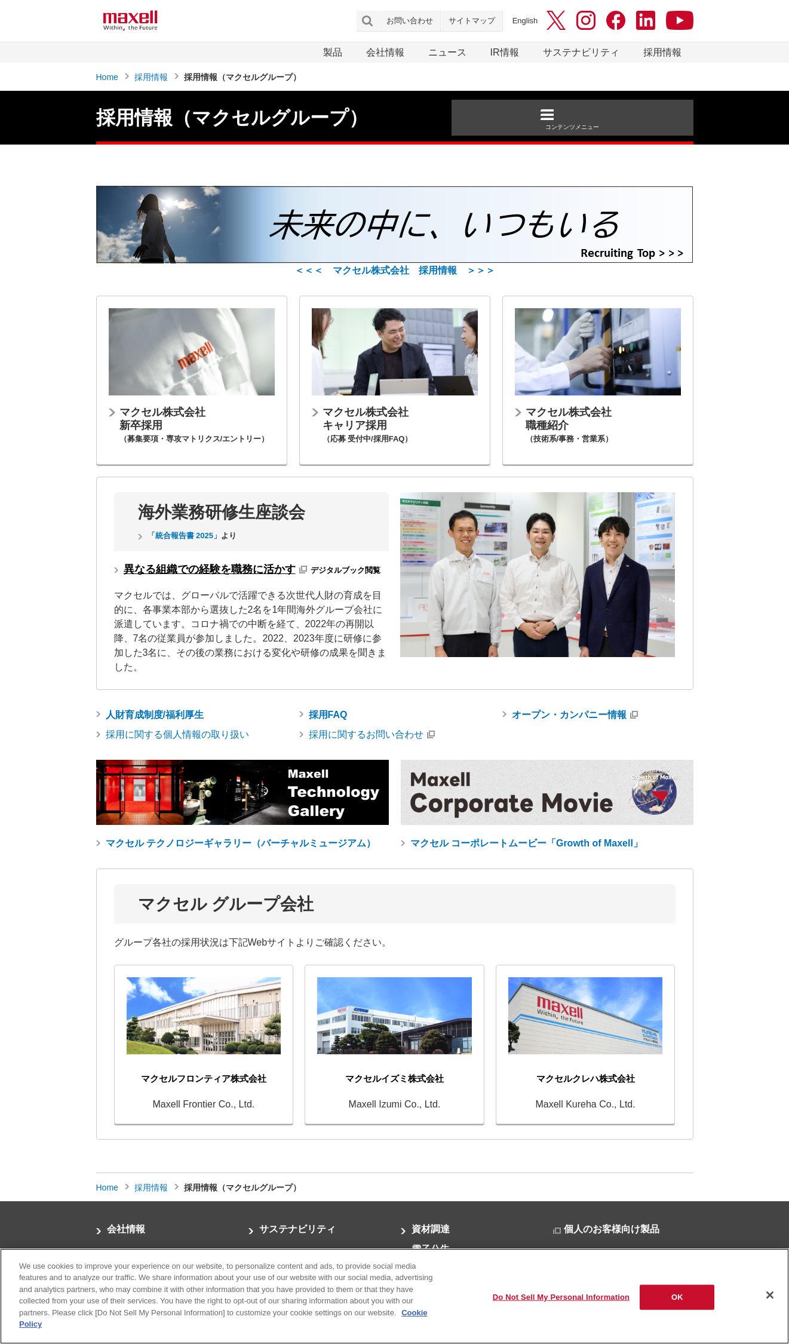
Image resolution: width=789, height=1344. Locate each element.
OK (677, 1297)
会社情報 (385, 52)
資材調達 (431, 1229)
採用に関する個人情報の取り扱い (177, 734)
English (525, 20)
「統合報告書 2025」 (185, 535)
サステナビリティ (581, 52)
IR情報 (504, 52)
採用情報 (662, 52)
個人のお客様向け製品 (611, 1229)
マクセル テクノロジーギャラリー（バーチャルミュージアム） (241, 843)
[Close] (770, 1295)
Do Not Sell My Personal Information (561, 1297)
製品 (332, 52)
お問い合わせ (409, 20)
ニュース (447, 52)
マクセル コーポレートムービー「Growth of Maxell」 (526, 843)
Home (107, 77)
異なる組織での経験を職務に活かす (210, 569)
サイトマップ (472, 20)
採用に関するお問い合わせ (366, 734)
